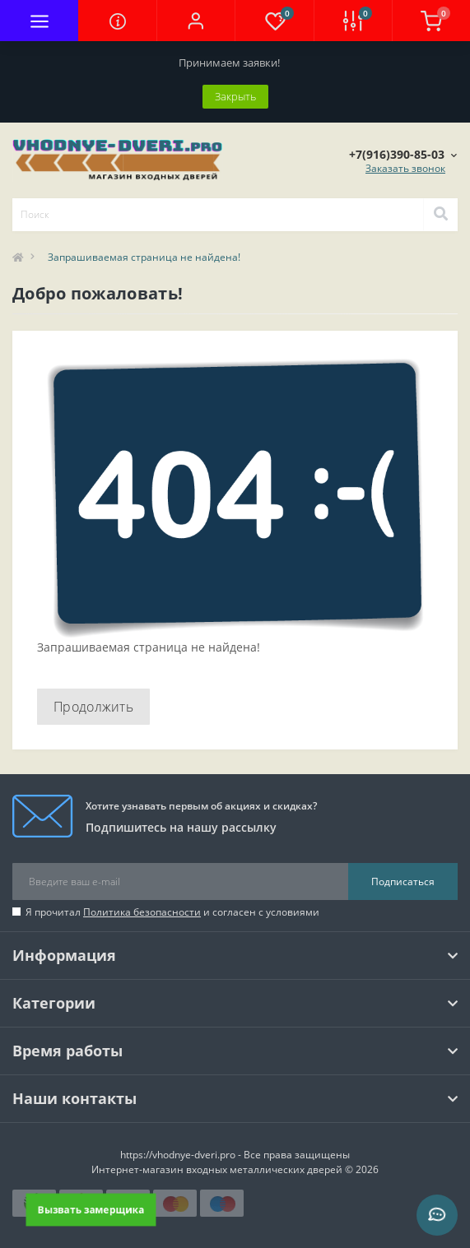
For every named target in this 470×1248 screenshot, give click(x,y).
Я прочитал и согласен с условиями (172, 912)
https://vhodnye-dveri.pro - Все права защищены (235, 1155)
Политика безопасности (142, 912)
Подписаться (403, 881)
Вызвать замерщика (91, 1209)
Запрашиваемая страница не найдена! (144, 257)
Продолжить (93, 707)
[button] (195, 20)
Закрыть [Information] (235, 96)
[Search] (440, 214)
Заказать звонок (405, 168)
